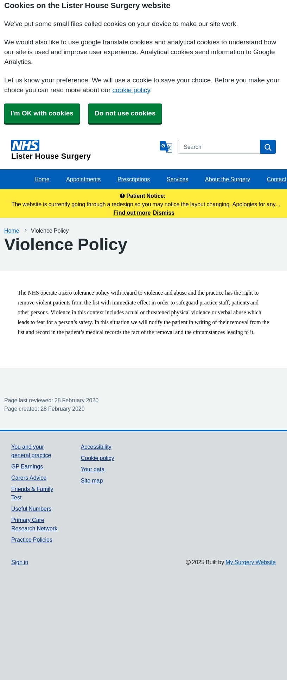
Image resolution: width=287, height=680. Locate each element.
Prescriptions (133, 179)
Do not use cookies (125, 113)
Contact (276, 179)
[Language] (166, 147)
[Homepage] (84, 150)
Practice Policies (31, 539)
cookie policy (131, 90)
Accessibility (96, 446)
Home (42, 179)
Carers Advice (28, 477)
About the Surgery (227, 179)
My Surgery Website (250, 562)
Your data (92, 469)
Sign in (19, 562)
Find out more (132, 212)
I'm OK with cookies (42, 113)
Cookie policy (97, 458)
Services (177, 179)
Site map (92, 480)
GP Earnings (27, 466)
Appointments (83, 179)
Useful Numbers (31, 508)
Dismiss (163, 212)
